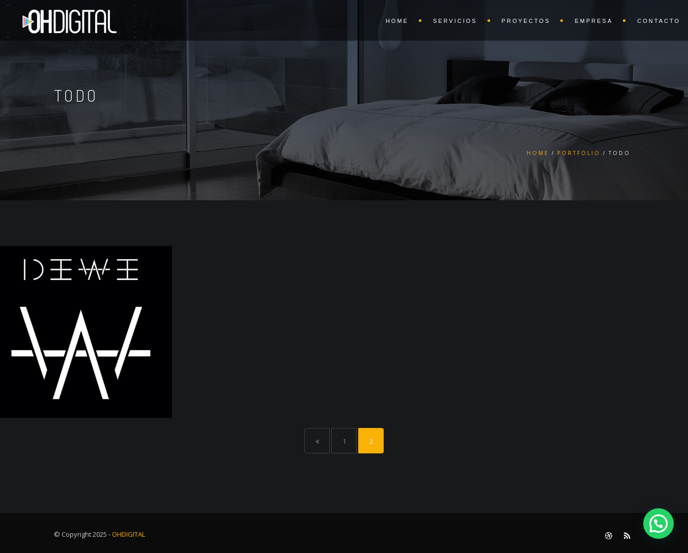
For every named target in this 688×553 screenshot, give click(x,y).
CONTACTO (658, 21)
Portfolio (578, 153)
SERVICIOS (455, 21)
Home (538, 153)
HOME (397, 21)
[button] (658, 523)
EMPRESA (594, 21)
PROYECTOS (526, 21)
